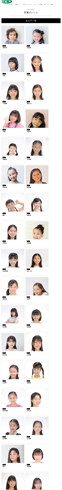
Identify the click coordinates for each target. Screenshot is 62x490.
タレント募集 (50, 4)
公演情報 (40, 4)
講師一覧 (12, 469)
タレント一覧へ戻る (32, 418)
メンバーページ (22, 479)
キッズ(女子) (5, 474)
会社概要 (20, 474)
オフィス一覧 (13, 471)
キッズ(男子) (5, 473)
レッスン (20, 469)
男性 (4, 470)
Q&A (45, 4)
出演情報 (12, 476)
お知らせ (12, 474)
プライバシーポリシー (23, 476)
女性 (4, 472)
